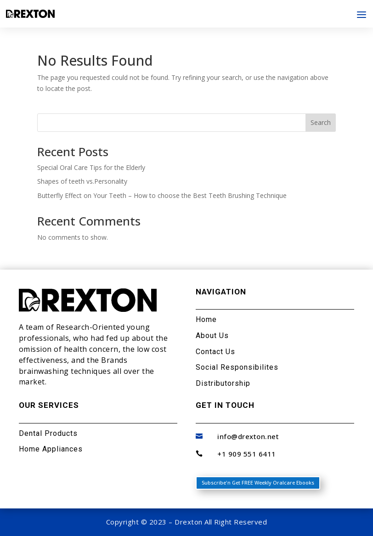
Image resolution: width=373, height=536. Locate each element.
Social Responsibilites (237, 367)
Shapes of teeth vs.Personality (82, 181)
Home (206, 319)
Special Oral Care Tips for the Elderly (91, 167)
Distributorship (223, 383)
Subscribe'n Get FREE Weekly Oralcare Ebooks (258, 482)
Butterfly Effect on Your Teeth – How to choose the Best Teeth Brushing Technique (162, 195)
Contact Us (215, 351)
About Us (212, 335)
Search (321, 122)
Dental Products (48, 433)
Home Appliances (51, 449)
